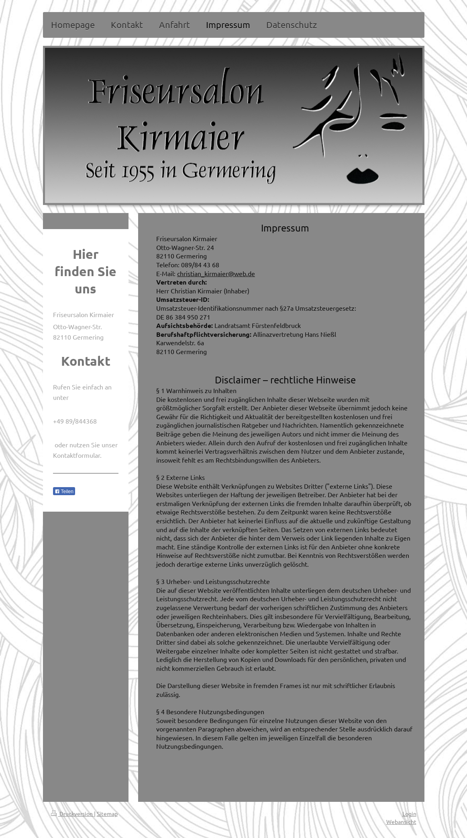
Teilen (64, 491)
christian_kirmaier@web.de (216, 273)
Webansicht (401, 821)
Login (409, 813)
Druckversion (72, 813)
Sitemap (107, 813)
